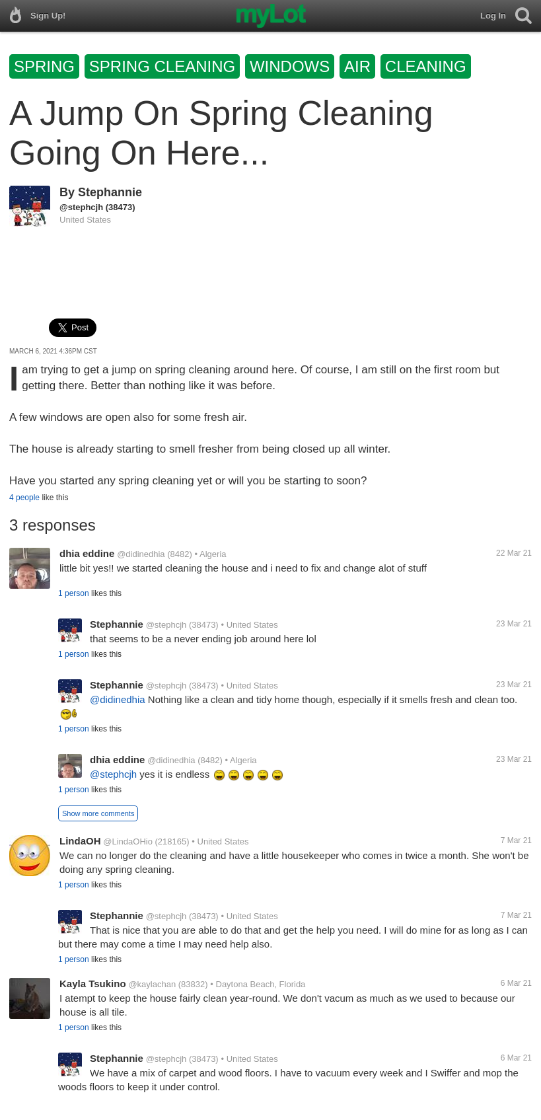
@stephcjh (81, 207)
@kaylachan (152, 984)
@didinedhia (140, 554)
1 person (73, 593)
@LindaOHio (128, 841)
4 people (24, 497)
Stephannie (110, 192)
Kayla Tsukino (92, 983)
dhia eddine (86, 553)
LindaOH (80, 840)
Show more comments (98, 813)
